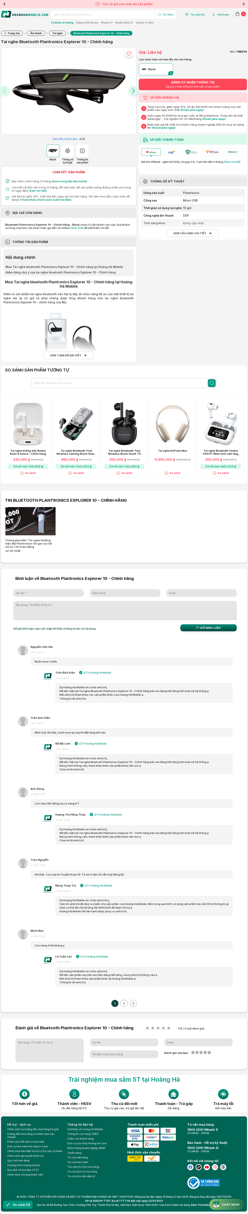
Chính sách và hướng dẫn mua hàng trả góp (33, 1129)
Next (243, 4)
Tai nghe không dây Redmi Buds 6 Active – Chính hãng (28, 452)
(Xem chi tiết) (38, 190)
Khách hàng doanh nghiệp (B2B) (86, 1148)
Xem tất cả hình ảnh (65, 139)
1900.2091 (77, 228)
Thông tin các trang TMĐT (83, 1133)
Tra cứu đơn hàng (77, 1157)
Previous (4, 4)
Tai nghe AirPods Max (172, 450)
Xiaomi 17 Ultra (145, 22)
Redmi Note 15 (124, 22)
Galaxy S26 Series (87, 22)
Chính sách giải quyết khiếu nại (25, 1155)
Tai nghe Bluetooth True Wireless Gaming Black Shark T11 (76, 452)
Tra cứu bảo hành (77, 1162)
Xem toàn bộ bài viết (65, 355)
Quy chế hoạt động (18, 1160)
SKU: (232, 51)
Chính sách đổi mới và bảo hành (25, 1141)
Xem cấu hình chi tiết (189, 233)
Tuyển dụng (74, 1152)
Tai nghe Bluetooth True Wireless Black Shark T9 (124, 452)
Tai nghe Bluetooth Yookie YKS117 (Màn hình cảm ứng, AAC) (221, 452)
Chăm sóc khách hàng (80, 1138)
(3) (28, 1205)
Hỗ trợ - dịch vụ (19, 1124)
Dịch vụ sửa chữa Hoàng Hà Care (87, 1143)
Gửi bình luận (209, 627)
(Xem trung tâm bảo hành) (69, 181)
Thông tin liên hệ (80, 1124)
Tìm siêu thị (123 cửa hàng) (83, 1166)
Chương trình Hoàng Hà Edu (23, 1165)
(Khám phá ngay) (192, 109)
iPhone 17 (107, 22)
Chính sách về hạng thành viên (25, 1174)
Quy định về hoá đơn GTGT (23, 1169)
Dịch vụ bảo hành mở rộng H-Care (27, 1146)
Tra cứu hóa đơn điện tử (81, 1176)
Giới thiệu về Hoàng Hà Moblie (85, 1129)
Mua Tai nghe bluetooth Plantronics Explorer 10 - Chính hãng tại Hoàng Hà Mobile (64, 267)
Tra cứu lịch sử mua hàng (82, 1171)
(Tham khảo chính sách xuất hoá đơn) (45, 199)
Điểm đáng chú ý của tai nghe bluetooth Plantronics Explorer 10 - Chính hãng (61, 272)
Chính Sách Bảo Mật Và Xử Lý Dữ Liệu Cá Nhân (34, 1151)
